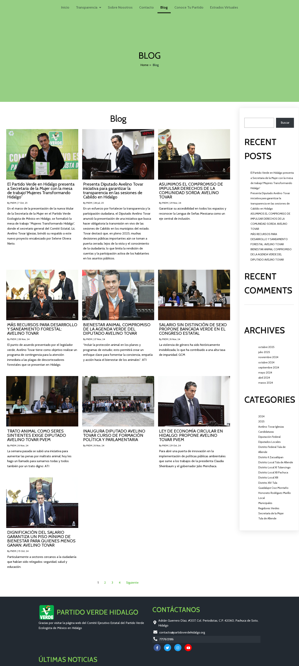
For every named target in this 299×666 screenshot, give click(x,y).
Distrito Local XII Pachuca (273, 470)
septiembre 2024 (268, 365)
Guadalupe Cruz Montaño (273, 485)
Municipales (265, 501)
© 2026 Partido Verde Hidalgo (59, 662)
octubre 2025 (266, 345)
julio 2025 (264, 350)
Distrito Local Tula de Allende (275, 460)
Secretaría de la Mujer (271, 511)
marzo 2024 (265, 380)
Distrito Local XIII (268, 475)
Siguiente (132, 580)
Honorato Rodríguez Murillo (274, 490)
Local (261, 496)
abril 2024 (264, 375)
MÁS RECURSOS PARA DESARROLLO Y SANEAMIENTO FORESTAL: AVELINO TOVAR (269, 237)
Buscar (248, 113)
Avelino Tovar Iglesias (271, 424)
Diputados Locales (269, 439)
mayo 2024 (265, 370)
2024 (261, 414)
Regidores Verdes (268, 506)
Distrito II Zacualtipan (270, 455)
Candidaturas (266, 429)
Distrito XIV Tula (267, 480)
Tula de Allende (267, 516)
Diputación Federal (269, 434)
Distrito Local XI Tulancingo (274, 465)
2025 (261, 419)
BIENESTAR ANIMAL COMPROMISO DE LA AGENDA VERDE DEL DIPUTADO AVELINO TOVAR (271, 252)
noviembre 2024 (268, 355)
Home (144, 64)
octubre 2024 (266, 360)
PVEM (13, 200)
